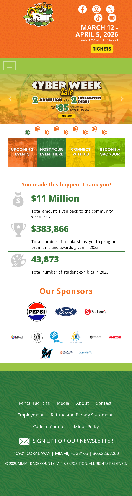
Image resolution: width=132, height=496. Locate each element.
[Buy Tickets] (102, 49)
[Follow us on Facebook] (82, 9)
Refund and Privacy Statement (82, 415)
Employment (31, 415)
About (82, 403)
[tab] (27, 130)
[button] (10, 98)
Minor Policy (86, 426)
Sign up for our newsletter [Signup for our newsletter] (66, 440)
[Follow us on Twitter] (110, 9)
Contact (104, 403)
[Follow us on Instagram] (96, 9)
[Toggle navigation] (9, 65)
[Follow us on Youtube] (98, 17)
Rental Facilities (34, 403)
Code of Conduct (50, 426)
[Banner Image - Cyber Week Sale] (66, 98)
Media (63, 403)
